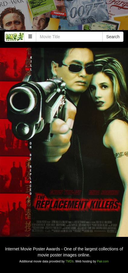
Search (113, 36)
